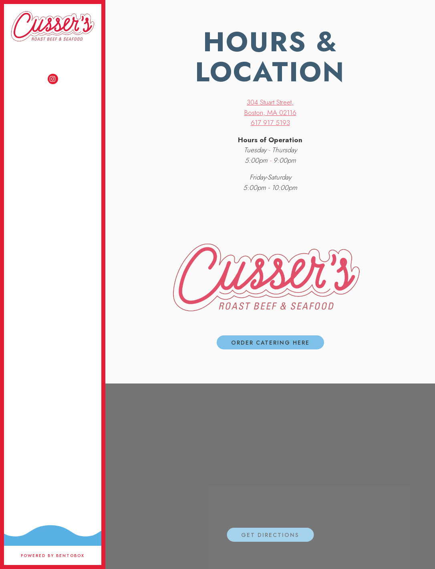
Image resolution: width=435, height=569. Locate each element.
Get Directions (277, 535)
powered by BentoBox (61, 555)
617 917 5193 (270, 122)
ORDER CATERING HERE (270, 343)
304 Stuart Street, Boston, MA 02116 (270, 107)
